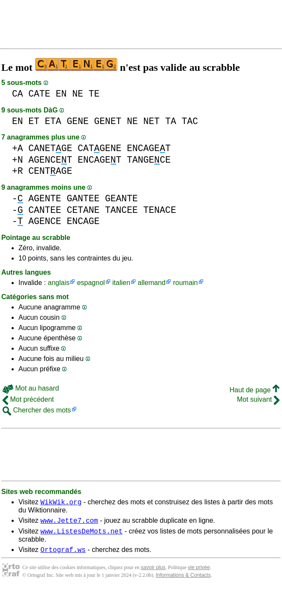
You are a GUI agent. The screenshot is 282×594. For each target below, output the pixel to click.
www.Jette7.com (69, 522)
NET (151, 121)
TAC (190, 121)
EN (61, 94)
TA (170, 121)
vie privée (199, 573)
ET (33, 121)
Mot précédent (28, 399)
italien (121, 282)
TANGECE (149, 160)
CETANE (83, 210)
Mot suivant (258, 399)
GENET (107, 121)
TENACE (159, 210)
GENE (78, 121)
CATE (39, 94)
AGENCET (50, 160)
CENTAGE (50, 171)
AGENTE (44, 198)
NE (77, 94)
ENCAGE (83, 221)
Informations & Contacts (183, 580)
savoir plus (153, 573)
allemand (151, 282)
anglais (58, 282)
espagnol (91, 282)
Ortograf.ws (63, 554)
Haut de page (254, 390)
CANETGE (50, 148)
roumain (185, 282)
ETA (53, 121)
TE (94, 94)
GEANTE (121, 198)
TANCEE (121, 210)
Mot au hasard (31, 388)
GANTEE (83, 198)
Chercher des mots (37, 410)
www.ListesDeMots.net (81, 534)
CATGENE (99, 148)
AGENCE (44, 221)
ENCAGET (149, 148)
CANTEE (44, 210)
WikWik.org (60, 503)
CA (17, 94)
